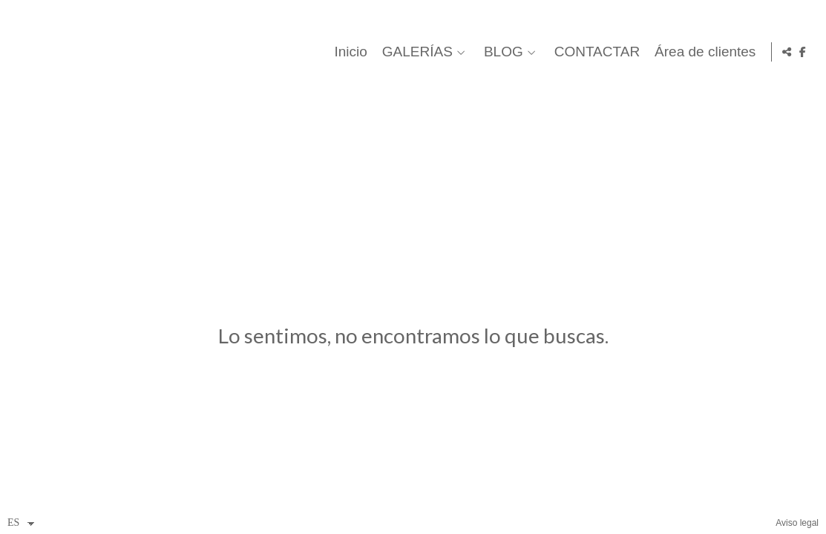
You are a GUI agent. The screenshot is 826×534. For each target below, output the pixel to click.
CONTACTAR (593, 51)
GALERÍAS (413, 51)
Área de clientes (702, 51)
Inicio (347, 51)
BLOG (500, 51)
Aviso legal (797, 523)
